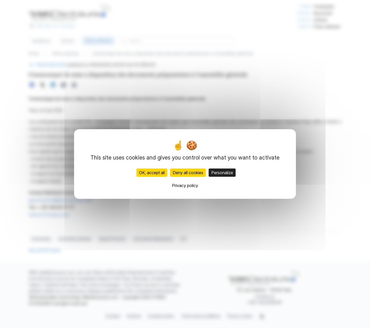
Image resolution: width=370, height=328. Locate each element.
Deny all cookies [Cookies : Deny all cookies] (188, 172)
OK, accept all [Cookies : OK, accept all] (152, 172)
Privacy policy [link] (185, 185)
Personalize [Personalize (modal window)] (222, 172)
